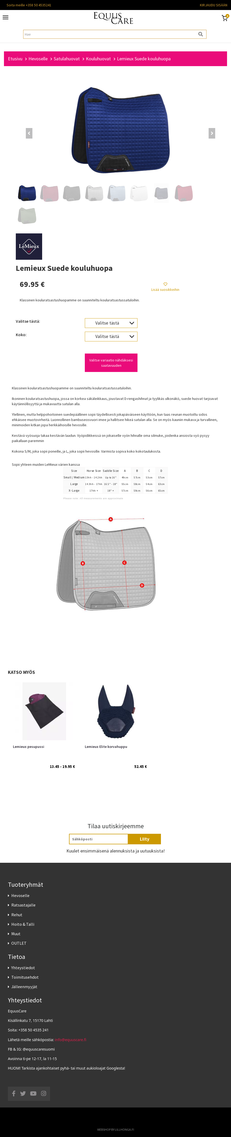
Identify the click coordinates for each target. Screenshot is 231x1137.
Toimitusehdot (25, 977)
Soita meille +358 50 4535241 (29, 5)
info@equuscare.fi (70, 1039)
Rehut (16, 914)
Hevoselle (20, 895)
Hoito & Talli (22, 924)
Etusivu (15, 59)
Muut (16, 933)
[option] (44, 739)
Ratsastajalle (23, 905)
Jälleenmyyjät (24, 986)
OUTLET (19, 943)
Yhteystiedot (23, 967)
